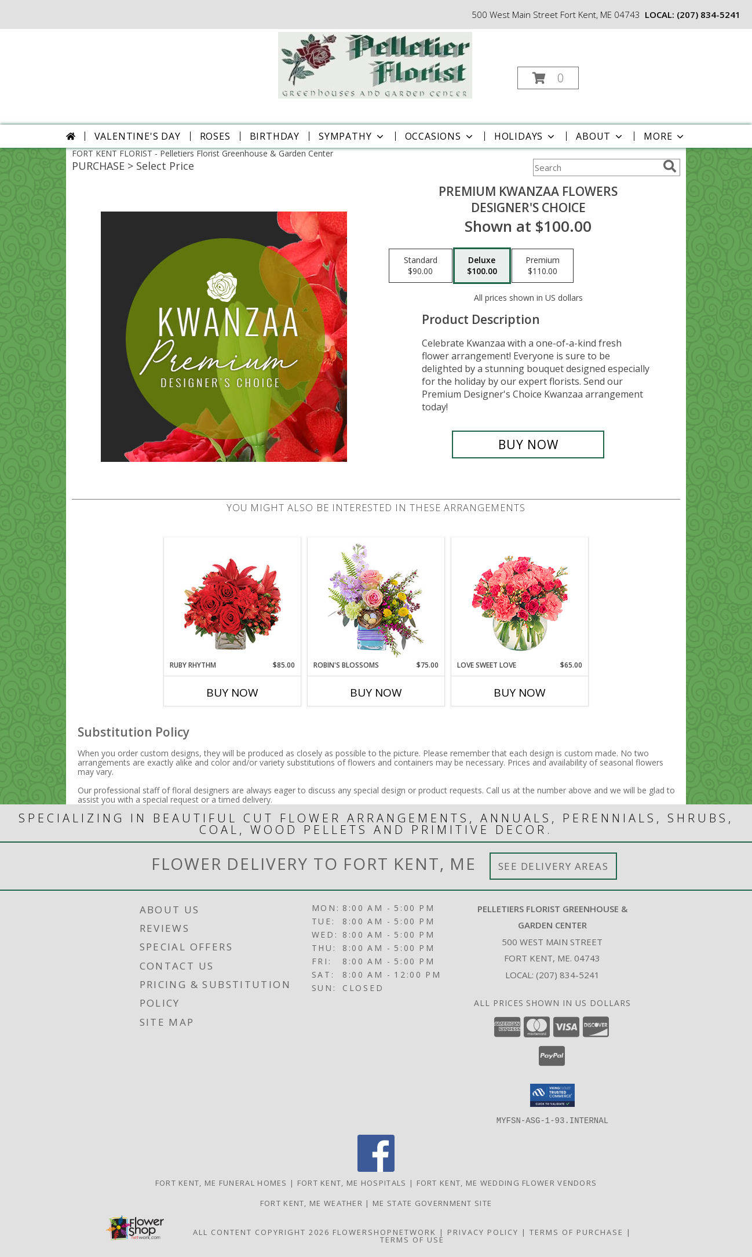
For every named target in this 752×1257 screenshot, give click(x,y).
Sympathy (352, 136)
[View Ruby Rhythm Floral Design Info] (232, 599)
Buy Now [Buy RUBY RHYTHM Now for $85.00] (232, 692)
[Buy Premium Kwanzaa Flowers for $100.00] (528, 444)
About (600, 136)
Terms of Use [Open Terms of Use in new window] (412, 1239)
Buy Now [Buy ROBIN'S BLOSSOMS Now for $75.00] (376, 692)
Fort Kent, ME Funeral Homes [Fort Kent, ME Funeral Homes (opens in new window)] (221, 1182)
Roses (215, 136)
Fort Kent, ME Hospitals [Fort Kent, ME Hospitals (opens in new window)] (352, 1182)
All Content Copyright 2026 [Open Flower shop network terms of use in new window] (261, 1231)
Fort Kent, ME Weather (311, 1202)
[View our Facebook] (376, 1168)
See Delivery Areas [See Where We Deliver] (553, 866)
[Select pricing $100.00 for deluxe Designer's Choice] (482, 266)
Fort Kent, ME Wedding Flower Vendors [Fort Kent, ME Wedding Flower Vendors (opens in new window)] (507, 1182)
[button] (548, 78)
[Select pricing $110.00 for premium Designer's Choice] (542, 266)
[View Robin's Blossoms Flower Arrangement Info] (376, 599)
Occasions (440, 136)
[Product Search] (596, 167)
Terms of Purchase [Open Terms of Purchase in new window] (576, 1231)
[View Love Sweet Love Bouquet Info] (520, 599)
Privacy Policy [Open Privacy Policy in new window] (483, 1231)
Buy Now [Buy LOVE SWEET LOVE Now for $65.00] (520, 692)
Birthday (275, 136)
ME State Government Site (432, 1202)
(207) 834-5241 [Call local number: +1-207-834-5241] (708, 14)
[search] (670, 166)
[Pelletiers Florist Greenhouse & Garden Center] (375, 64)
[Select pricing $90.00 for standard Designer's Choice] (420, 266)
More (665, 136)
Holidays (525, 136)
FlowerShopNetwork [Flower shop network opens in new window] (384, 1231)
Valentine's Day (137, 136)
